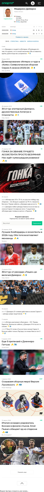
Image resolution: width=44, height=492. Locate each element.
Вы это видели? (7, 435)
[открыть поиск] (26, 3)
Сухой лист (5, 347)
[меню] (39, 3)
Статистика (14, 41)
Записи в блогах (33, 41)
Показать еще (22, 472)
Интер (18, 22)
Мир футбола (6, 71)
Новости (23, 41)
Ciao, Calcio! (5, 118)
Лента (7, 41)
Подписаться (8, 19)
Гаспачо (4, 241)
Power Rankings (6, 387)
